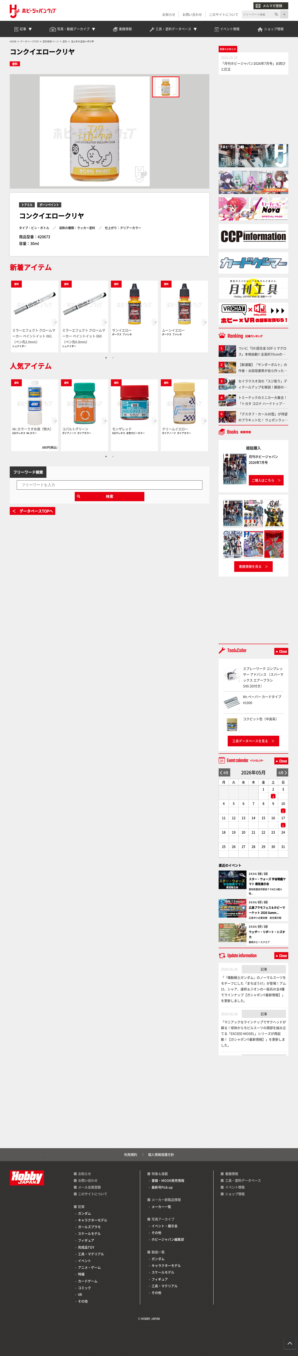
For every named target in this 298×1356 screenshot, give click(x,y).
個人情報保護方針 (161, 1154)
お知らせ (168, 14)
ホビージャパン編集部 (168, 1239)
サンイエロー (122, 330)
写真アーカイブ (163, 1219)
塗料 (15, 64)
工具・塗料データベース (243, 1180)
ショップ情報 (235, 1193)
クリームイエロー (175, 429)
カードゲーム (87, 1281)
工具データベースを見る (250, 740)
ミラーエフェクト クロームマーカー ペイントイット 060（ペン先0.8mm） (83, 336)
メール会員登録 (89, 1187)
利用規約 (130, 1154)
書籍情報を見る (250, 566)
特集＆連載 (160, 1173)
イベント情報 (235, 1187)
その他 (83, 1301)
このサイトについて (223, 14)
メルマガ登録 (269, 5)
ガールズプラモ (89, 1226)
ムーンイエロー (173, 330)
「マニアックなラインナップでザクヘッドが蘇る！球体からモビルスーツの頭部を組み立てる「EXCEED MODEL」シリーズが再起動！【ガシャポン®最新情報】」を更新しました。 (253, 1034)
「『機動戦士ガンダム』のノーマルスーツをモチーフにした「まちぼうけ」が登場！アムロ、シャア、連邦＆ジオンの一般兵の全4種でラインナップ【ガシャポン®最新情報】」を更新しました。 (253, 989)
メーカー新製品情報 (166, 1199)
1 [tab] (106, 357)
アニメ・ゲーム (89, 1267)
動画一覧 (158, 1252)
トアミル (26, 205)
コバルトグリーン (75, 429)
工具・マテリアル (91, 1253)
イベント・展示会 (165, 1225)
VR (80, 1294)
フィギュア (86, 1240)
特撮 (81, 1274)
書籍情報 (231, 1173)
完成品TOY (86, 1247)
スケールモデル (89, 1233)
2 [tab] (113, 357)
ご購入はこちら (263, 480)
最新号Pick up (162, 1187)
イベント (84, 1260)
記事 (264, 969)
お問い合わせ (192, 14)
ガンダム (84, 1213)
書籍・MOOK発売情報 (168, 1180)
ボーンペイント (49, 205)
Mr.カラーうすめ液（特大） (32, 429)
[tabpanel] (35, 316)
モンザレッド (122, 429)
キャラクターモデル (92, 1220)
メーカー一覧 (161, 1206)
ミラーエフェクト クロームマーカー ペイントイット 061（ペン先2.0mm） (33, 336)
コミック (84, 1287)
